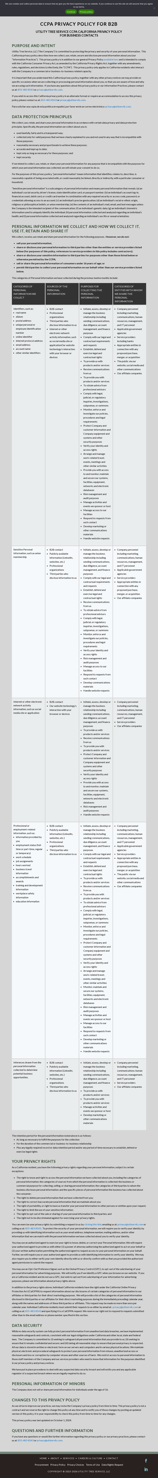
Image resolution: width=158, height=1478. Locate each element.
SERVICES (68, 1458)
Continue (71, 12)
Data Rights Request (112, 1464)
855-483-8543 (26, 89)
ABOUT (55, 1458)
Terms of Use (93, 1464)
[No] (154, 8)
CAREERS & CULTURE (90, 1458)
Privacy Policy (57, 1464)
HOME (43, 1458)
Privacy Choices (75, 1464)
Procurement (42, 1464)
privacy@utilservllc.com (49, 89)
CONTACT (112, 1458)
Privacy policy (86, 12)
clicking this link (92, 1224)
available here (111, 59)
